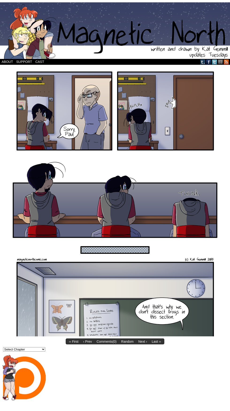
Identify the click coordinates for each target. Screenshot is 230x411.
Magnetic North (115, 30)
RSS (226, 62)
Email (220, 62)
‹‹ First (73, 341)
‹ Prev (87, 341)
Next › (142, 341)
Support (24, 62)
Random (127, 341)
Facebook (209, 62)
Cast (39, 62)
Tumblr (203, 62)
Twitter (215, 62)
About (7, 62)
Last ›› (156, 341)
